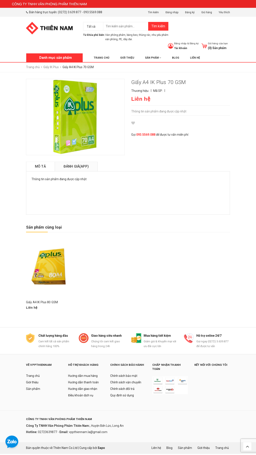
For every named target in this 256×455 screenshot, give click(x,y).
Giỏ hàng (206, 12)
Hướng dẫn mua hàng (83, 377)
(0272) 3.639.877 (69, 12)
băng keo (132, 34)
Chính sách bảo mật (123, 377)
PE (120, 39)
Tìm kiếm (153, 12)
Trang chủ (101, 57)
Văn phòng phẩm (115, 34)
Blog (175, 57)
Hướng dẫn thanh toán (83, 383)
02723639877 (48, 433)
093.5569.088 (93, 12)
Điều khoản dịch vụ (80, 396)
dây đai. (128, 39)
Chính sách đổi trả (122, 390)
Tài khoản (180, 48)
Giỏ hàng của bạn (218, 43)
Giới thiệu (127, 57)
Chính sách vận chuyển (125, 383)
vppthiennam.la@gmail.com (88, 433)
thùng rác (144, 34)
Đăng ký (190, 12)
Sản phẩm (153, 57)
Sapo (101, 449)
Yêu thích (224, 12)
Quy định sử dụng (122, 396)
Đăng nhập (172, 12)
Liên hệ (195, 57)
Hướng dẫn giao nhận (82, 390)
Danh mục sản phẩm (55, 58)
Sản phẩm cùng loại (44, 227)
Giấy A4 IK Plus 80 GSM (42, 302)
